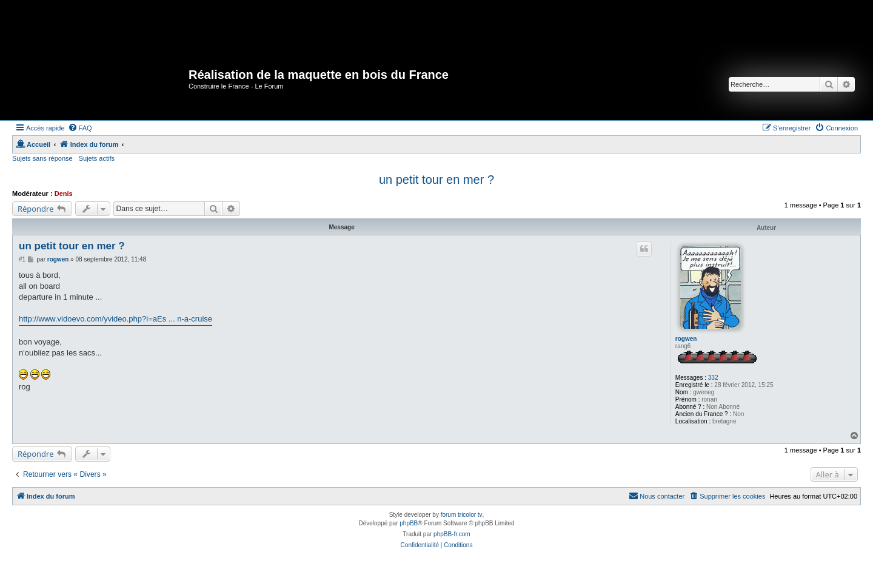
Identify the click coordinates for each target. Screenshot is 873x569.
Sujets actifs (97, 158)
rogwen (686, 338)
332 (713, 377)
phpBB (409, 523)
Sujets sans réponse (42, 158)
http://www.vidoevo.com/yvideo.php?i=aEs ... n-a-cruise (115, 318)
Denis (64, 193)
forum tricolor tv (462, 514)
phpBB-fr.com (451, 534)
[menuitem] (80, 128)
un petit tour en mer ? (436, 179)
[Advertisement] (223, 27)
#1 (22, 259)
